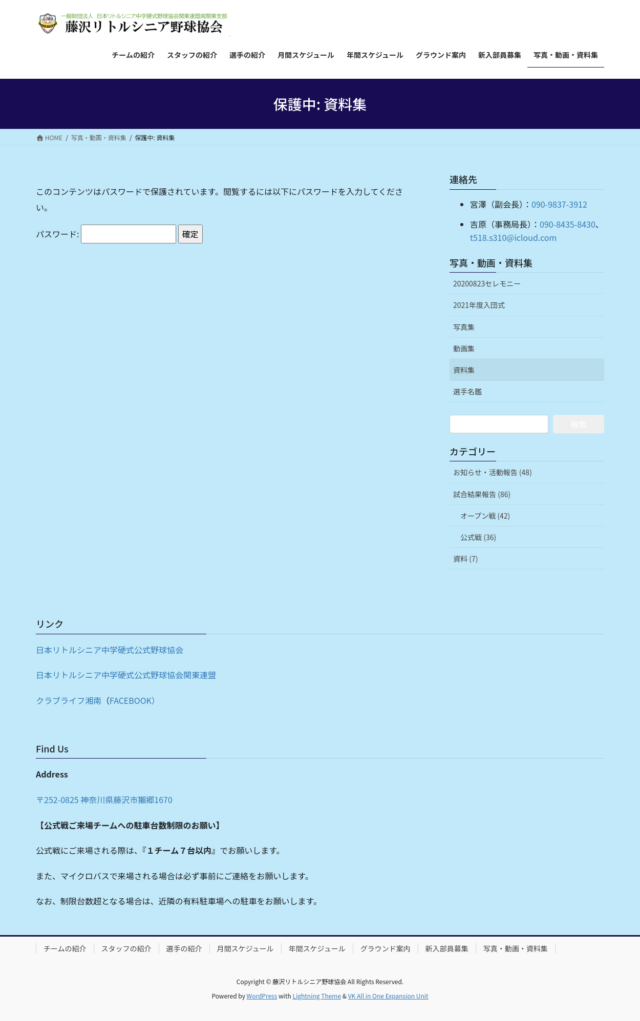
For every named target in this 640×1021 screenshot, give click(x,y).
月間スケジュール (245, 948)
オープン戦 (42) (485, 515)
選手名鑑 (467, 391)
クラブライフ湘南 (68, 700)
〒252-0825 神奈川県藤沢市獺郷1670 (104, 799)
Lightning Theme (316, 995)
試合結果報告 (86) (481, 494)
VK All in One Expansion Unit (388, 995)
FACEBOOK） (135, 700)
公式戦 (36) (478, 537)
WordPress (262, 995)
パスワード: (106, 234)
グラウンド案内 (385, 948)
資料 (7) (465, 558)
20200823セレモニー (487, 283)
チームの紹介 (65, 948)
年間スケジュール (317, 948)
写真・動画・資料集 (491, 262)
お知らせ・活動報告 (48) (492, 472)
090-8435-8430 (567, 224)
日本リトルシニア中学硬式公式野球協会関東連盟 (126, 675)
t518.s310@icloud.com (513, 237)
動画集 (464, 348)
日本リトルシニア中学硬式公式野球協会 (109, 649)
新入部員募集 (446, 948)
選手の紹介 (184, 948)
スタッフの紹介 (126, 948)
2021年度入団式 (479, 305)
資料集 (464, 370)
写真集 (464, 327)
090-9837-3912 (559, 204)
